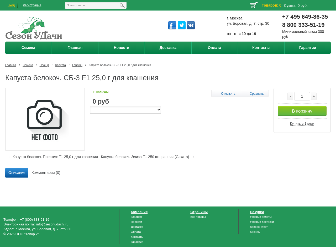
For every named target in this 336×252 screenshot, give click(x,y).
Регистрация (32, 5)
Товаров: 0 (271, 5)
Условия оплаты (261, 216)
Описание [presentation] (16, 172)
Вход (11, 5)
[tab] (16, 173)
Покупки (257, 212)
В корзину (302, 111)
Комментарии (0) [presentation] (46, 172)
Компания (139, 212)
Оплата (136, 231)
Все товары (198, 216)
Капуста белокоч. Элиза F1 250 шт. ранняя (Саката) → (148, 157)
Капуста (60, 65)
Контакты (137, 236)
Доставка (137, 226)
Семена (28, 65)
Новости (136, 221)
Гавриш (77, 65)
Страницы (199, 212)
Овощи (44, 65)
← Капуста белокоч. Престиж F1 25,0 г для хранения (53, 157)
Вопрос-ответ (259, 226)
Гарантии (137, 241)
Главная (10, 65)
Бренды (255, 231)
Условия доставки (262, 221)
